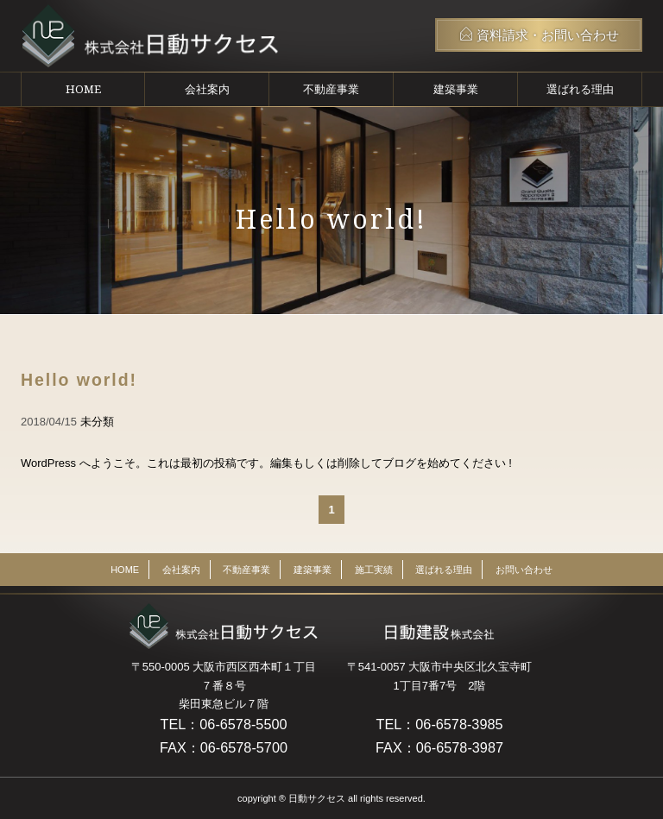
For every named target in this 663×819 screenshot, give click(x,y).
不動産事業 (331, 89)
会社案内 (207, 89)
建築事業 (455, 89)
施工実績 (374, 569)
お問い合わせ (524, 569)
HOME (83, 89)
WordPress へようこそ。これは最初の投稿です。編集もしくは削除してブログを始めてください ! (266, 463)
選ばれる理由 (580, 89)
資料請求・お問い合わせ (539, 34)
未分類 (97, 421)
